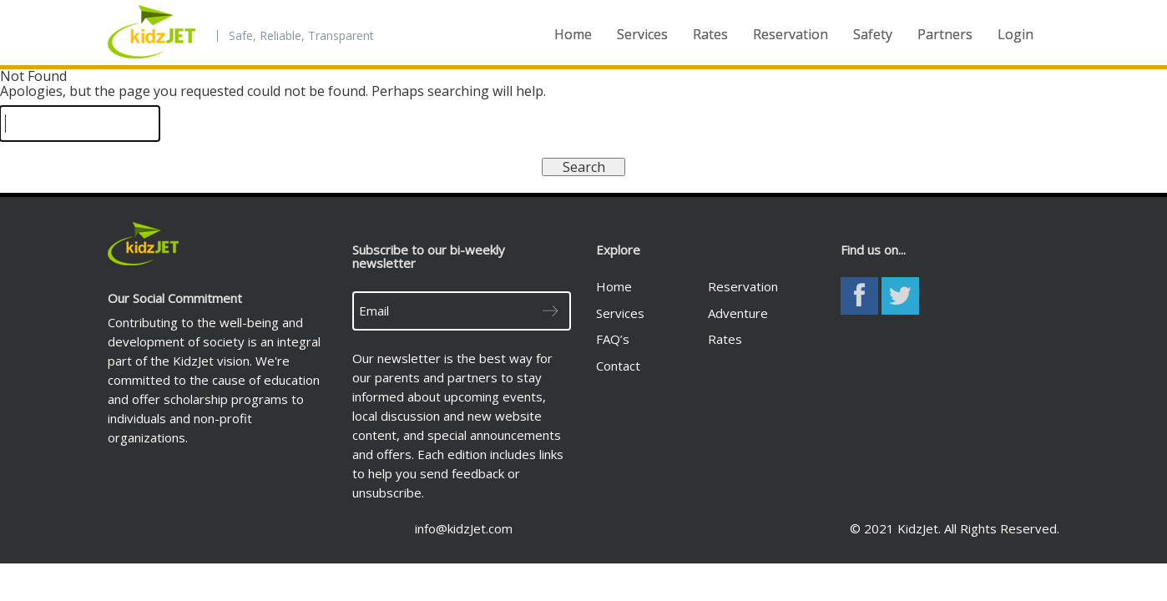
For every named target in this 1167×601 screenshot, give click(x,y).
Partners (944, 34)
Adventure (738, 313)
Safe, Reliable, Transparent (301, 36)
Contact (618, 365)
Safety (872, 34)
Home (573, 34)
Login (1015, 34)
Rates (710, 34)
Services (642, 34)
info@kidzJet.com (464, 528)
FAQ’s (612, 339)
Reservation (790, 34)
